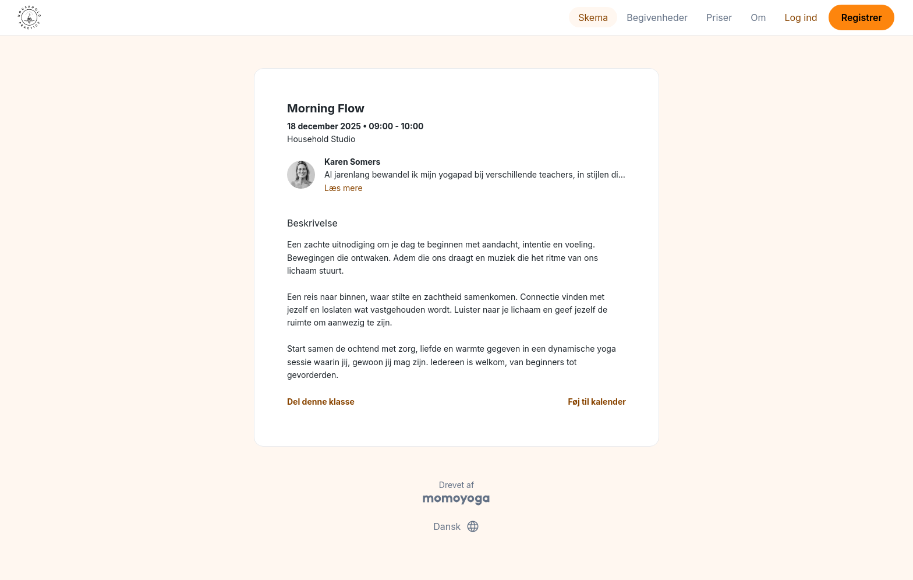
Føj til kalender (597, 401)
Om (758, 17)
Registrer (861, 17)
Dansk (456, 526)
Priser (719, 17)
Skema (593, 17)
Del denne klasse (321, 401)
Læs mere (343, 188)
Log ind (800, 17)
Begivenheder (657, 17)
